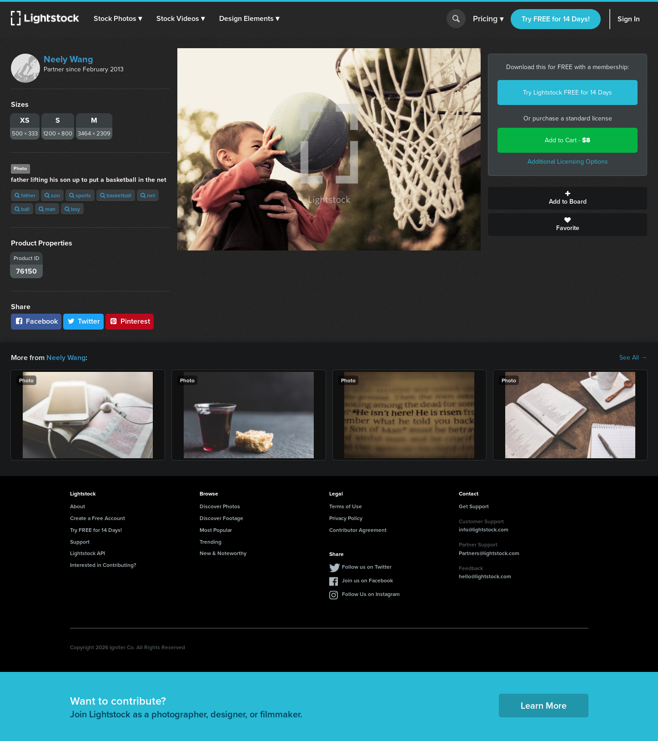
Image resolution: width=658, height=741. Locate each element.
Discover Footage (221, 518)
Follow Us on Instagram (371, 594)
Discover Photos (220, 506)
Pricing (488, 19)
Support (80, 542)
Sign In (629, 19)
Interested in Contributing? (103, 565)
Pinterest (129, 321)
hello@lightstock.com (485, 576)
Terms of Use (345, 506)
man (47, 209)
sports (80, 195)
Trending (210, 542)
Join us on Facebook (367, 580)
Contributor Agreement (358, 530)
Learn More (544, 705)
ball (22, 209)
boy (72, 209)
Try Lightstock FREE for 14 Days (567, 92)
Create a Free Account (97, 518)
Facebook (36, 321)
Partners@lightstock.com (489, 553)
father (25, 195)
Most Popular (216, 530)
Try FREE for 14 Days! (556, 19)
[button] (118, 18)
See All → (633, 357)
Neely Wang (68, 59)
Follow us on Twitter (367, 567)
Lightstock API (87, 553)
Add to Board (567, 198)
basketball (115, 195)
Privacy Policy (345, 518)
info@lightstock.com (483, 529)
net (148, 195)
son (52, 195)
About (77, 506)
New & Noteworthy (223, 553)
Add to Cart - (567, 140)
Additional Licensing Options (567, 161)
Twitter (83, 321)
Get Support (474, 506)
